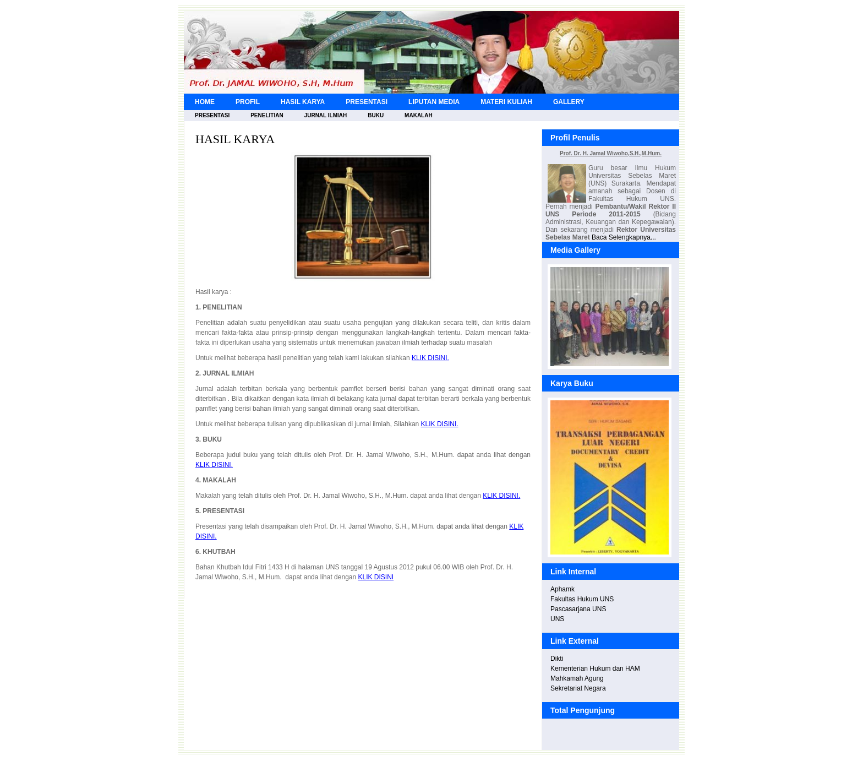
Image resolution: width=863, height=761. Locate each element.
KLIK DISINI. (430, 358)
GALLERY (569, 102)
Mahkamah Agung (577, 678)
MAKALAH (419, 115)
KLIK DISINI (376, 577)
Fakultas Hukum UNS (582, 599)
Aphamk (562, 589)
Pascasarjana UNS (578, 609)
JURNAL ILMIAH (325, 115)
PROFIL (248, 102)
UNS (557, 619)
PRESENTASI (366, 102)
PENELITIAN (266, 115)
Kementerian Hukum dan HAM (595, 668)
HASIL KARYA (303, 102)
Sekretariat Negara (578, 688)
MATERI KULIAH (506, 102)
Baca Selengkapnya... (624, 237)
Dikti (556, 658)
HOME (205, 102)
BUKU (376, 115)
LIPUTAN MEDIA (434, 102)
